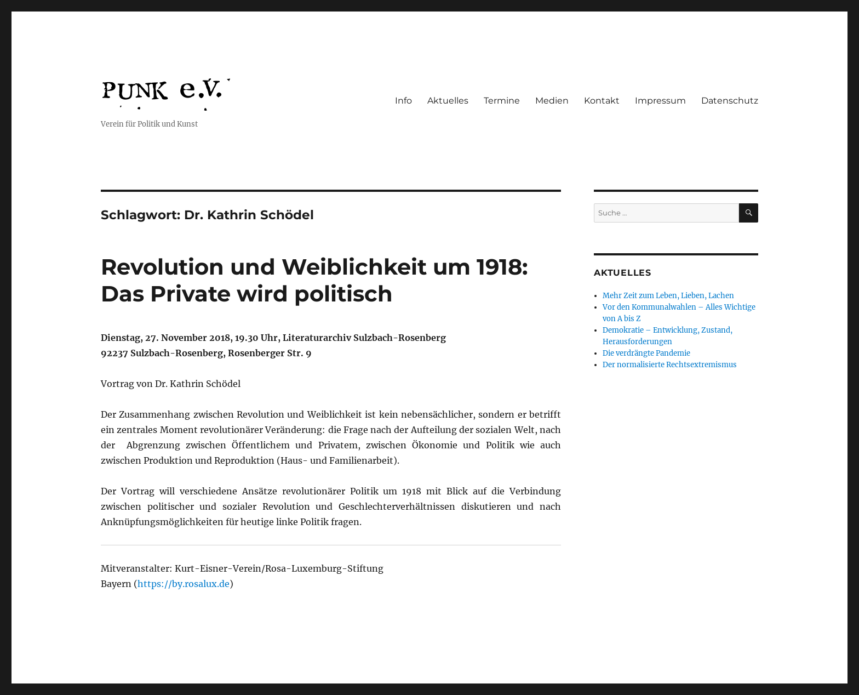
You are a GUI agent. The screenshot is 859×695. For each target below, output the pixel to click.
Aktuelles (447, 100)
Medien (552, 100)
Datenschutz (729, 100)
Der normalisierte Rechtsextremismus (670, 364)
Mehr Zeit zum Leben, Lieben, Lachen (668, 295)
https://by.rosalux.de (184, 583)
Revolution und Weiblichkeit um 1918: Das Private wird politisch (314, 280)
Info (403, 100)
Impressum (660, 100)
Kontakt (602, 100)
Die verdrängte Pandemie (646, 353)
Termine (502, 100)
